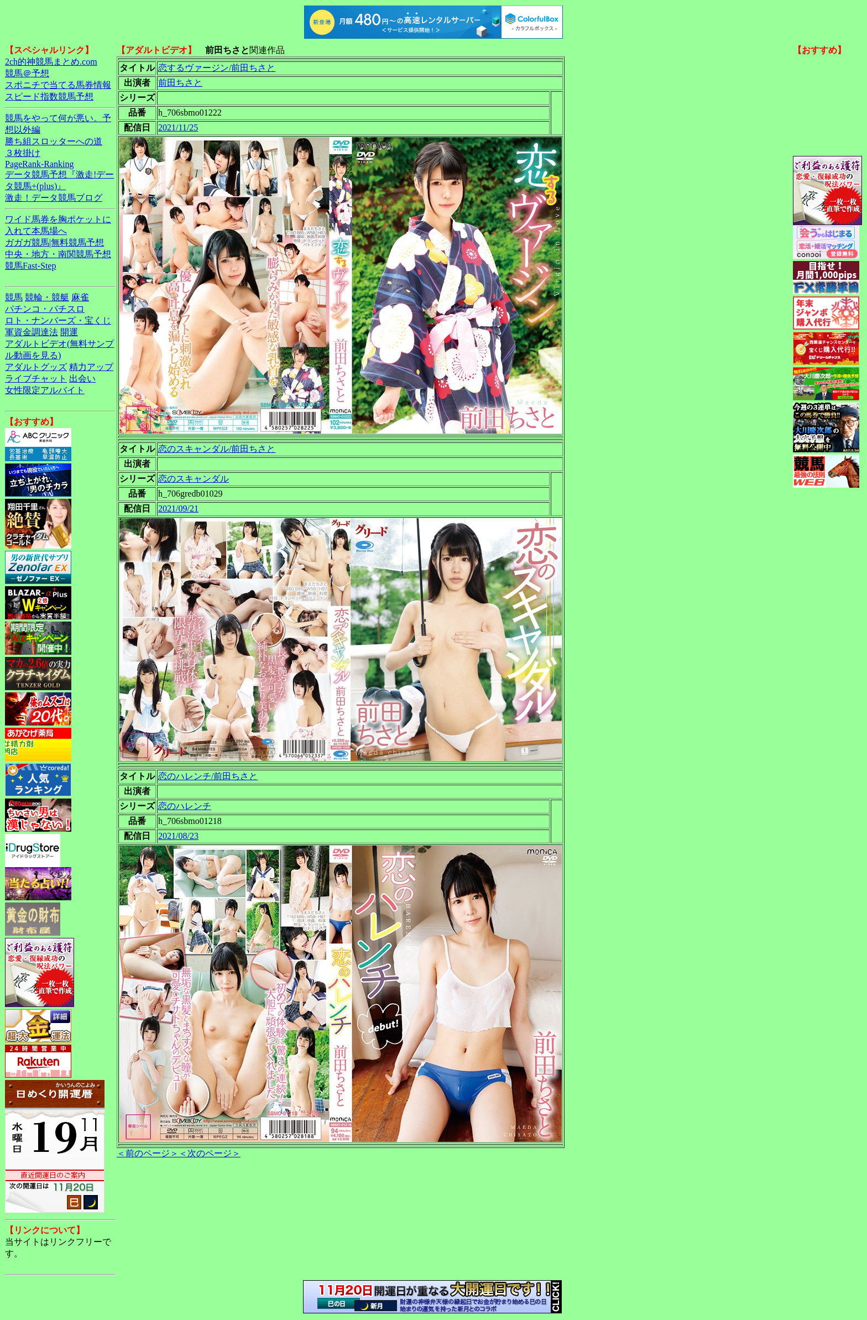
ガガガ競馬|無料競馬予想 (54, 242)
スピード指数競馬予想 (49, 96)
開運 (69, 332)
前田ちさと (180, 82)
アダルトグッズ (36, 367)
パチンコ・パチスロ (45, 309)
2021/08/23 (178, 836)
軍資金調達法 (31, 332)
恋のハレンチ (184, 806)
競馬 (14, 297)
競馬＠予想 (27, 73)
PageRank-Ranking (39, 164)
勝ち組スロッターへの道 (53, 141)
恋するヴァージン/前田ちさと (216, 67)
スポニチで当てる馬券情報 (58, 85)
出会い (82, 378)
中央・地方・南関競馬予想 (58, 254)
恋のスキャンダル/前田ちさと (216, 448)
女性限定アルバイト (45, 390)
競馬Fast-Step (30, 265)
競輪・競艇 (47, 297)
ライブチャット (36, 378)
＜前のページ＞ (148, 1153)
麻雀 (80, 297)
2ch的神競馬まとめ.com (51, 61)
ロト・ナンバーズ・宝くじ (58, 320)
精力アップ (91, 367)
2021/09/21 (178, 508)
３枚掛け (22, 153)
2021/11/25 (178, 127)
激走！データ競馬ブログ (53, 197)
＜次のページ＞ (210, 1153)
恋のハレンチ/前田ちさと (208, 776)
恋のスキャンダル (193, 478)
